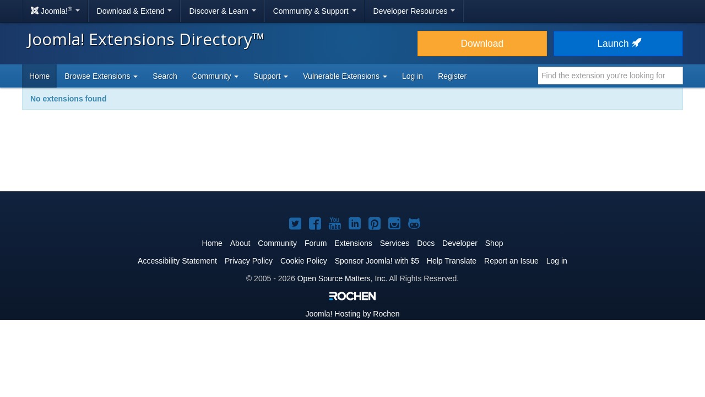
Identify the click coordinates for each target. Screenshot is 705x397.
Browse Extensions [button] (101, 76)
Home (39, 76)
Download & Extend (134, 11)
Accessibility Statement (177, 260)
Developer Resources (414, 11)
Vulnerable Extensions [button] (345, 76)
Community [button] (215, 76)
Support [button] (270, 76)
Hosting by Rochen (352, 313)
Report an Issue (511, 260)
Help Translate (451, 260)
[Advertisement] (352, 158)
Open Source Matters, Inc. (342, 278)
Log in (412, 76)
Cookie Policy (303, 260)
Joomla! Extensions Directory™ (146, 39)
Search (165, 76)
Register (452, 76)
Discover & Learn (222, 11)
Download (481, 43)
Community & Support (314, 11)
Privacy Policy (249, 260)
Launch (618, 43)
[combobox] (610, 75)
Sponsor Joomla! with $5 (377, 260)
